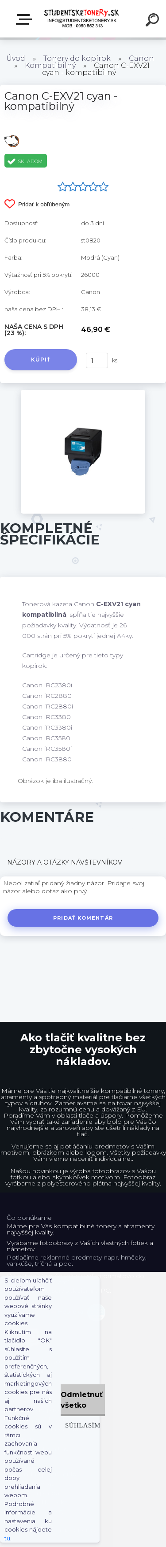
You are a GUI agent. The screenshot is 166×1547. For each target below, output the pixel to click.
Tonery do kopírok (77, 58)
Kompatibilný (50, 65)
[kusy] (97, 360)
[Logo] (82, 19)
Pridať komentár (83, 918)
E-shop (26, 19)
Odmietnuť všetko (82, 1399)
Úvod (15, 58)
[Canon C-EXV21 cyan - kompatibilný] (83, 393)
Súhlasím (82, 1425)
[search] (154, 21)
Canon (141, 58)
